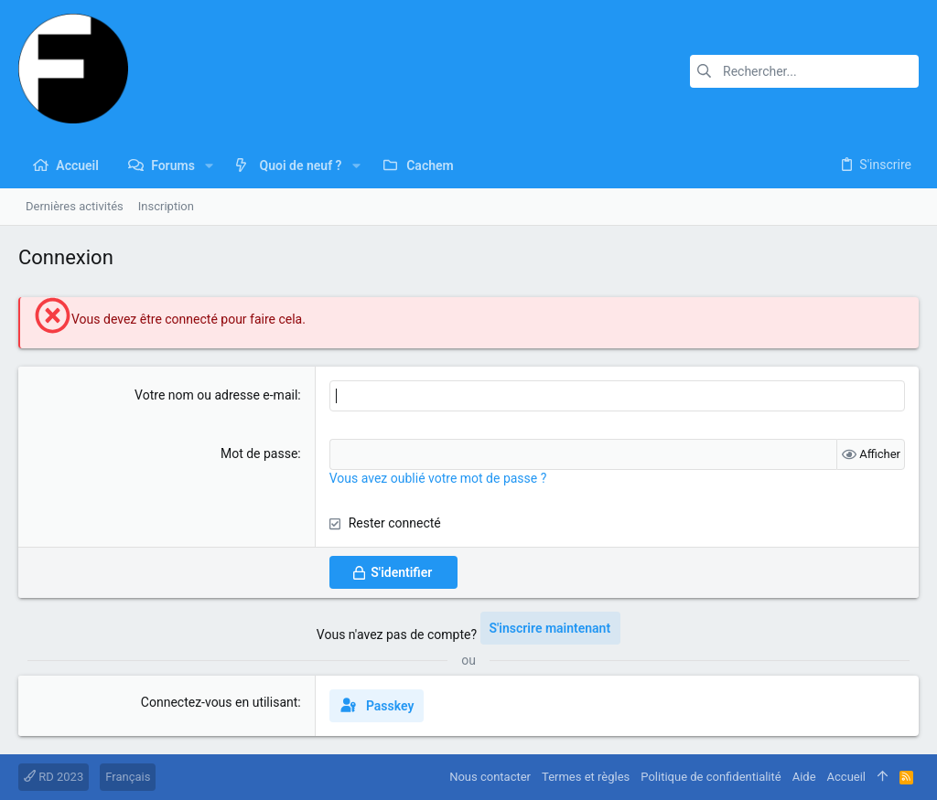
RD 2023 (53, 777)
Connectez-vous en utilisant (219, 702)
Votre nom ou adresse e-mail (216, 395)
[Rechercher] (804, 71)
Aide (804, 777)
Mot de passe (259, 453)
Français (127, 777)
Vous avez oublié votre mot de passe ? (438, 478)
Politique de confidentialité (711, 777)
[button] (209, 165)
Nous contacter (490, 777)
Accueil (846, 777)
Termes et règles (586, 777)
